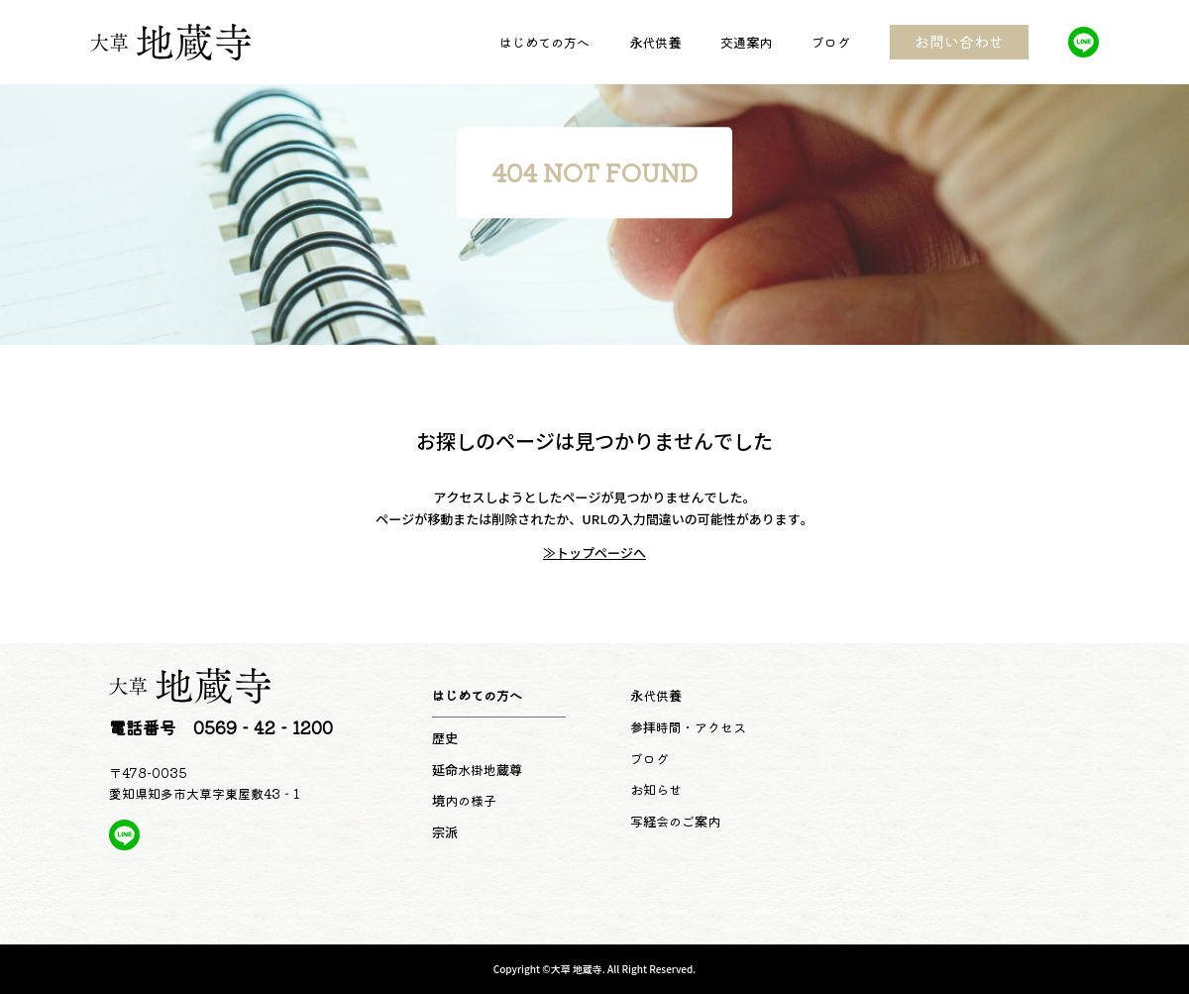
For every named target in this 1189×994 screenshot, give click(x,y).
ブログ (830, 42)
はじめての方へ (544, 42)
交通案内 (746, 42)
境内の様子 (464, 800)
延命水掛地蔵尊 (477, 769)
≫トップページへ (594, 552)
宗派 (445, 832)
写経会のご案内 (675, 821)
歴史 (445, 737)
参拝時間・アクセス (688, 727)
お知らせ (656, 789)
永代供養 (655, 42)
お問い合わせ (959, 41)
